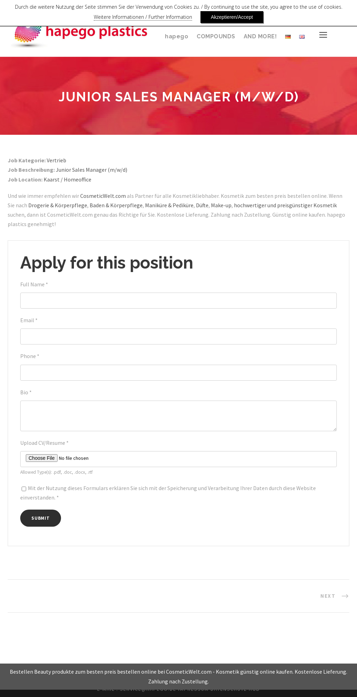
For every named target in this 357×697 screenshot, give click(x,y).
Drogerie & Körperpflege (77, 205)
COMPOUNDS (215, 36)
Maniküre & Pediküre (194, 205)
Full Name (35, 284)
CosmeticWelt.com (106, 196)
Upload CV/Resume (46, 443)
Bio (26, 392)
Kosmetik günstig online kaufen (255, 679)
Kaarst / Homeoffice (70, 180)
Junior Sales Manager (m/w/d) (97, 170)
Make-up (250, 205)
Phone (30, 356)
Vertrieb (57, 160)
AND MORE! (260, 36)
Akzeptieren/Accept (220, 17)
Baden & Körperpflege (137, 205)
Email (29, 320)
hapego (177, 36)
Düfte (229, 205)
